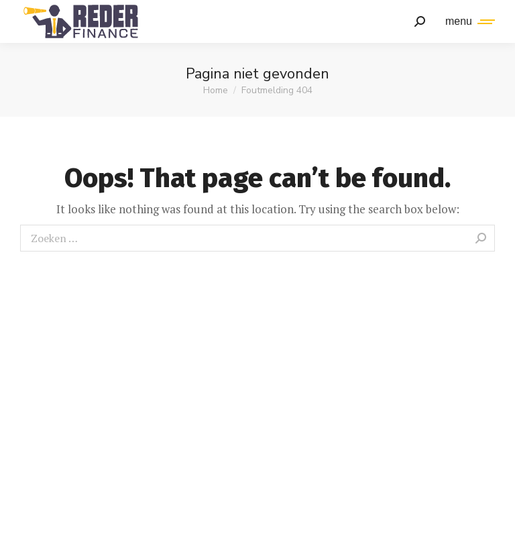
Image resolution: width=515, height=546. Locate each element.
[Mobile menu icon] (467, 21)
